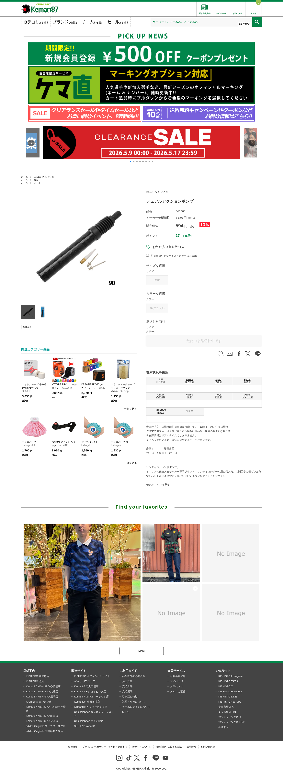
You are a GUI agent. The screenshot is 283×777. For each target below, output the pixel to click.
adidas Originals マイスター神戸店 (45, 726)
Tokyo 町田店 (218, 396)
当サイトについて (141, 746)
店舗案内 (29, 670)
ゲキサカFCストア (84, 681)
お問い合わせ (208, 746)
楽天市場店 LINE (228, 711)
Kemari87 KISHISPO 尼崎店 (42, 696)
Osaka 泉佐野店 (189, 380)
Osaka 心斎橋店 (160, 396)
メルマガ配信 (178, 691)
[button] (130, 161)
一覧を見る (130, 408)
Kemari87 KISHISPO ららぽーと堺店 (46, 708)
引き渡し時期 (130, 696)
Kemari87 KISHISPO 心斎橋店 (43, 686)
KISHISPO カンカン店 (38, 701)
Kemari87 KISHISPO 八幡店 (42, 691)
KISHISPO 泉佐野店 (37, 676)
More (141, 651)
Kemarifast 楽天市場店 (87, 701)
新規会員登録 (178, 676)
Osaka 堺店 (189, 396)
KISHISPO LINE (227, 696)
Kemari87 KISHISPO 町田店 (42, 715)
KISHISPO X (225, 686)
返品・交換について (133, 701)
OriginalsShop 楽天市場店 (89, 720)
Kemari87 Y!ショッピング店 (90, 691)
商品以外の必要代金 (133, 676)
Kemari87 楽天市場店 (86, 686)
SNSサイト (223, 670)
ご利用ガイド (128, 670)
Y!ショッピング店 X (229, 717)
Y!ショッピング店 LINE (231, 722)
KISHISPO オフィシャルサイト (92, 676)
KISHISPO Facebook (230, 691)
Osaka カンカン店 (247, 396)
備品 (36, 180)
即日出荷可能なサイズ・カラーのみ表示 (174, 255)
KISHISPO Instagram (230, 676)
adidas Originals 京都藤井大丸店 (44, 731)
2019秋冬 (27, 327)
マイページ (176, 681)
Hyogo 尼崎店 (247, 380)
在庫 (157, 280)
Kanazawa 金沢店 (160, 411)
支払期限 (127, 691)
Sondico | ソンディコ (44, 177)
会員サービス (176, 670)
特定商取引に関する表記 (169, 746)
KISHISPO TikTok (228, 681)
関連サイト (78, 670)
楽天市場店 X (225, 706)
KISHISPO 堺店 (35, 681)
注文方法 (127, 681)
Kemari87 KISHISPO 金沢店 (42, 720)
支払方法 (127, 686)
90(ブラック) (157, 308)
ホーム (24, 177)
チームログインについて (136, 706)
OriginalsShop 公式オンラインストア (94, 713)
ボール (37, 183)
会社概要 (72, 746)
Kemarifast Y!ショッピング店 (90, 706)
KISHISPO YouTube (229, 701)
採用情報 (191, 746)
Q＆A (125, 711)
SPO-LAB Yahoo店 (85, 726)
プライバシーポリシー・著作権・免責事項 (104, 746)
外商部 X (223, 727)
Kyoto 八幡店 (218, 380)
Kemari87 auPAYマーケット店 (91, 696)
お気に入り (176, 686)
